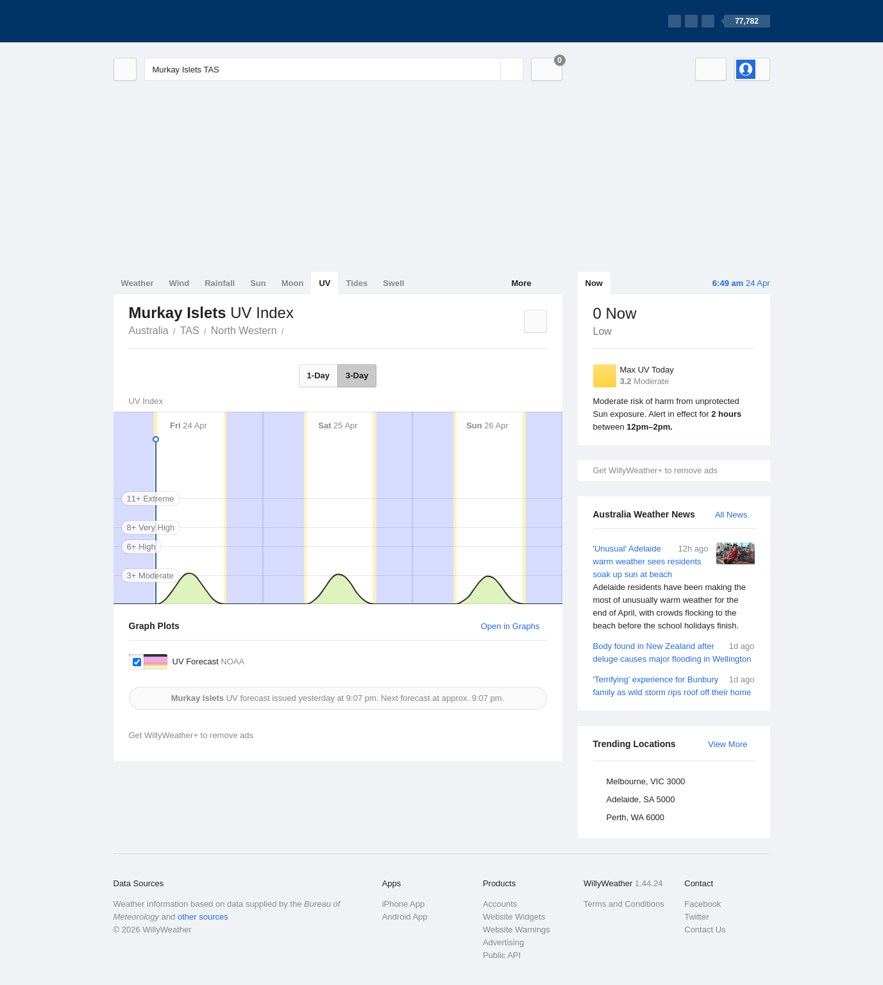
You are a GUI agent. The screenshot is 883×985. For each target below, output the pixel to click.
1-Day (318, 375)
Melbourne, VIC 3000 (646, 781)
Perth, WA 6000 (636, 817)
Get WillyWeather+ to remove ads (655, 470)
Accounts (500, 904)
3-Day (357, 375)
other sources (203, 917)
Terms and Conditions (624, 904)
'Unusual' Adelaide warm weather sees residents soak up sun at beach (674, 587)
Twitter (696, 917)
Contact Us (704, 929)
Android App (405, 917)
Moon (293, 283)
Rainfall (220, 283)
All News (731, 514)
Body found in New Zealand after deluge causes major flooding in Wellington (674, 652)
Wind (179, 283)
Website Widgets (514, 917)
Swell (393, 283)
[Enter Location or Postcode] (333, 69)
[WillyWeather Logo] (174, 21)
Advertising (503, 942)
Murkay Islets (291, 329)
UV (324, 283)
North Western (244, 330)
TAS (189, 330)
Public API (502, 955)
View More (727, 744)
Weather (137, 283)
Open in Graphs (510, 626)
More (521, 283)
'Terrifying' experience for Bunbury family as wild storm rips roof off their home (674, 685)
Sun (258, 283)
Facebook (702, 904)
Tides (356, 283)
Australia (149, 330)
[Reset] (489, 69)
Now (594, 283)
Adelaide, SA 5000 (641, 799)
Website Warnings (516, 929)
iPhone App (403, 904)
